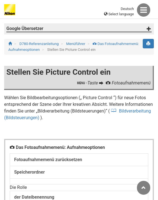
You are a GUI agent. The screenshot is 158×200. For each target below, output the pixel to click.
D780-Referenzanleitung (39, 44)
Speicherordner (29, 172)
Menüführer (76, 44)
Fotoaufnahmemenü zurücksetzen (48, 159)
